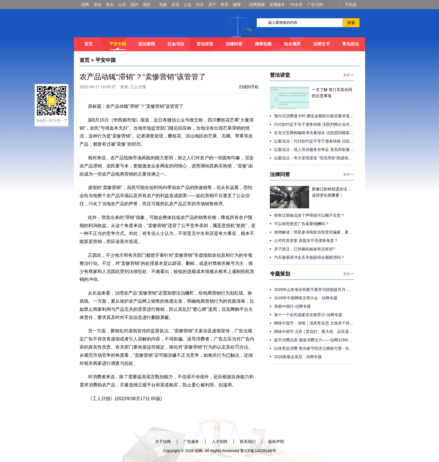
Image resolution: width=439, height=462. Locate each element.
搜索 (351, 22)
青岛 (110, 4)
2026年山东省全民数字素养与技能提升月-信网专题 (314, 289)
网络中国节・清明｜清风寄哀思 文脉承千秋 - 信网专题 (314, 323)
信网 (85, 4)
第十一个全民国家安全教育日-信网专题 (308, 314)
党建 (163, 4)
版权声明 (276, 441)
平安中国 (117, 43)
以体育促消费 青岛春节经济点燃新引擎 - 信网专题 (314, 348)
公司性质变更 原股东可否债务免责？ (306, 240)
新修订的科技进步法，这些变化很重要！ (331, 192)
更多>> (348, 75)
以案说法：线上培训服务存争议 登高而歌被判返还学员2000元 (314, 149)
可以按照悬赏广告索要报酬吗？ (301, 223)
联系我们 (248, 441)
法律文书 (321, 43)
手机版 (351, 4)
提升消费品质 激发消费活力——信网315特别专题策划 (314, 340)
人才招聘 (219, 441)
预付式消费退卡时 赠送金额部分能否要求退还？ (314, 116)
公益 (188, 4)
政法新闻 (146, 43)
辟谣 (175, 4)
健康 (237, 4)
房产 (212, 4)
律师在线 (263, 43)
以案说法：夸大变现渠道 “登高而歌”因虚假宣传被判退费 (314, 158)
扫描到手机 (249, 87)
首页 (88, 43)
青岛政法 (350, 43)
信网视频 (257, 4)
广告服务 (191, 441)
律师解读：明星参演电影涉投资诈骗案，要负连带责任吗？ (314, 232)
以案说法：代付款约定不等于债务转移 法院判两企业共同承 (314, 141)
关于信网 (163, 441)
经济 (200, 4)
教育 (224, 4)
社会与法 (175, 43)
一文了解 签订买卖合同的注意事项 (332, 92)
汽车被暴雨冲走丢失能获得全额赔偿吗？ (309, 257)
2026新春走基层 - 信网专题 (298, 356)
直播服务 (277, 4)
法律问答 (234, 43)
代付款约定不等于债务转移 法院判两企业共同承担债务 (314, 124)
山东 (122, 4)
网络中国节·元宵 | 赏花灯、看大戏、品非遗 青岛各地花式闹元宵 (314, 331)
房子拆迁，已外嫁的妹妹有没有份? (304, 249)
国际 (147, 4)
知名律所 (292, 43)
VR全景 (296, 4)
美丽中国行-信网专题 (292, 306)
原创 (97, 4)
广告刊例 (315, 4)
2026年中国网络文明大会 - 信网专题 (305, 298)
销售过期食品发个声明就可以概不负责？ (309, 215)
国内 (134, 4)
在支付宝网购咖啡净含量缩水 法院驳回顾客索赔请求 (314, 132)
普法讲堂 (205, 43)
